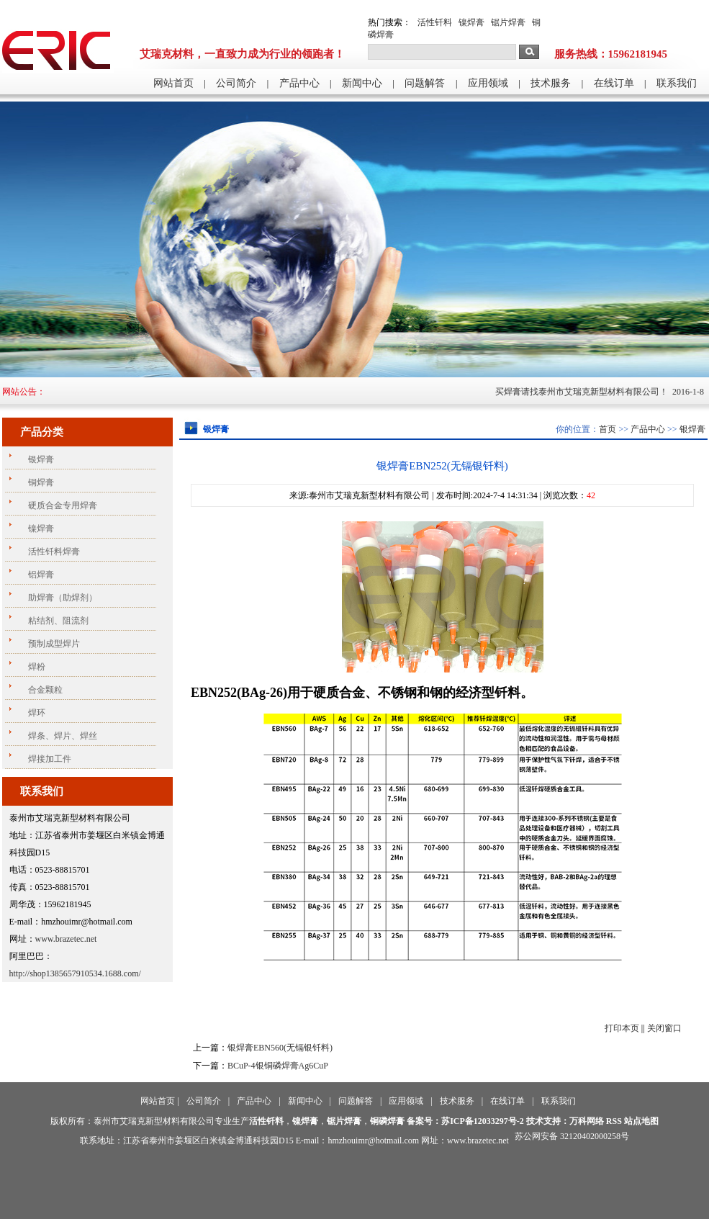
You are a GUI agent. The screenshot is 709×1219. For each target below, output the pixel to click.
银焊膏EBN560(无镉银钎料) (280, 1048)
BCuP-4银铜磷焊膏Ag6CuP (277, 1066)
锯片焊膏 (508, 22)
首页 (607, 429)
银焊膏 (692, 429)
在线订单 (614, 83)
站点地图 (641, 1121)
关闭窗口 (664, 1028)
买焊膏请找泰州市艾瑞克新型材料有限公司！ (597, 392)
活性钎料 (434, 22)
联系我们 (676, 83)
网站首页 (173, 83)
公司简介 (236, 83)
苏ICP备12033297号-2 (482, 1121)
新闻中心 (362, 83)
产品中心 (299, 83)
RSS (614, 1121)
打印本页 (622, 1028)
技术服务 (550, 83)
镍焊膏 (471, 22)
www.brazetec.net (66, 939)
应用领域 (488, 83)
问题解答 (425, 83)
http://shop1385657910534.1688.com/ (75, 973)
